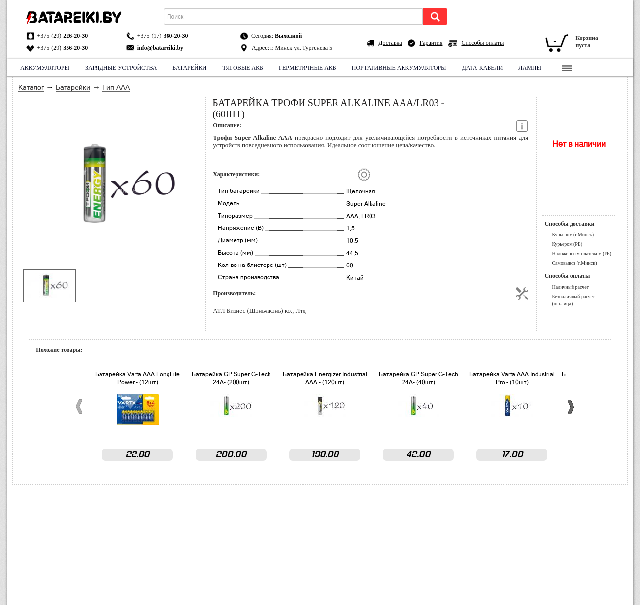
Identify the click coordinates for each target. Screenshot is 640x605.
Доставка (390, 42)
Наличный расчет (570, 287)
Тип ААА (116, 87)
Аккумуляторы (44, 67)
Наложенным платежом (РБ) (581, 253)
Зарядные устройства (120, 67)
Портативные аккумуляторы (398, 67)
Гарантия (431, 42)
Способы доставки (569, 223)
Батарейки (189, 67)
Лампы (529, 67)
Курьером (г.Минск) (573, 234)
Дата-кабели (482, 67)
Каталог (31, 87)
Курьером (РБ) (567, 244)
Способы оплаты (482, 42)
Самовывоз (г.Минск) (574, 262)
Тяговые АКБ (242, 67)
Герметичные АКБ (307, 67)
